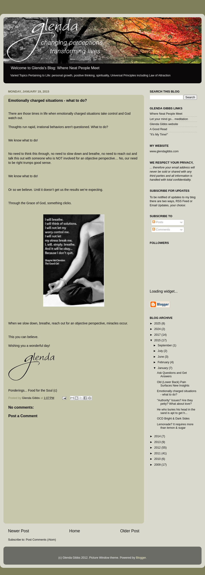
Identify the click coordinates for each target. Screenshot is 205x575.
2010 (157, 459)
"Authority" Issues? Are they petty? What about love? (175, 402)
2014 (157, 436)
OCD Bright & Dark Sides (173, 418)
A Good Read (158, 129)
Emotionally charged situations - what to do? (176, 392)
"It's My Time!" (159, 134)
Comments (161, 229)
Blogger (141, 557)
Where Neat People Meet (166, 113)
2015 (157, 340)
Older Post (129, 531)
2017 (157, 334)
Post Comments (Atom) (41, 539)
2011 (157, 453)
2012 (157, 447)
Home (74, 531)
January (163, 368)
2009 (157, 464)
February (164, 362)
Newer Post (18, 531)
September (165, 345)
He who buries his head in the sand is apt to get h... (176, 411)
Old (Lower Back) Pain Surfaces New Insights (173, 383)
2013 (157, 442)
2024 (157, 329)
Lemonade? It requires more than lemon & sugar (175, 426)
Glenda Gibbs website (164, 124)
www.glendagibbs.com (164, 151)
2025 (157, 323)
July (161, 351)
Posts (157, 222)
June (161, 356)
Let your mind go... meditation (169, 119)
